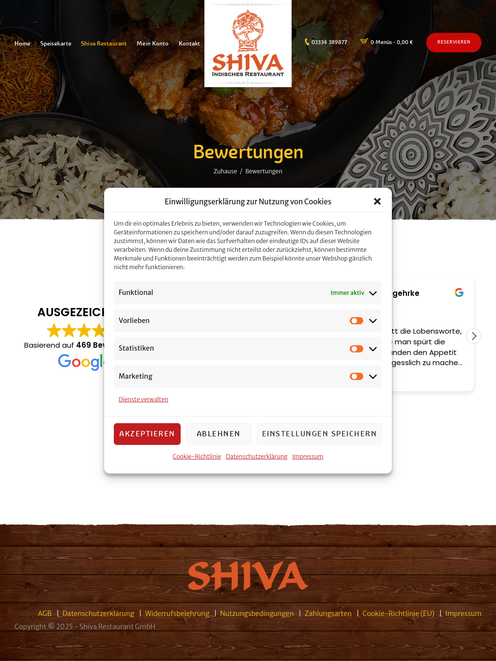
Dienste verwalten (143, 399)
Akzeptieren (147, 433)
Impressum (308, 456)
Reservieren (453, 42)
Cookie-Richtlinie (196, 456)
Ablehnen (219, 433)
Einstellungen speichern (319, 433)
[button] (377, 201)
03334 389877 (329, 42)
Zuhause (225, 170)
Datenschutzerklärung (257, 456)
